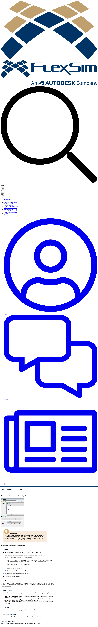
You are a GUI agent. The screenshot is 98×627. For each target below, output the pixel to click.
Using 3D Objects (8, 205)
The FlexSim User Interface (10, 202)
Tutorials (6, 201)
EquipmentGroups (6, 586)
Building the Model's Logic (10, 208)
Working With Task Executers (11, 209)
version (2, 185)
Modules (6, 215)
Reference (6, 213)
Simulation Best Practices (10, 203)
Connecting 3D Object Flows (11, 206)
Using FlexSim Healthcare (10, 212)
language (3, 188)
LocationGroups (41, 584)
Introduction (7, 199)
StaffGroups (33, 584)
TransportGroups (49, 584)
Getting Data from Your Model (11, 210)
